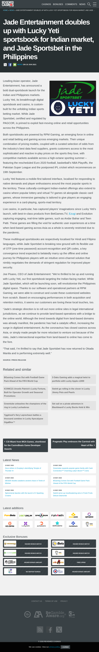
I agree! (65, 647)
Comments (71, 4)
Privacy (64, 601)
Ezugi (72, 213)
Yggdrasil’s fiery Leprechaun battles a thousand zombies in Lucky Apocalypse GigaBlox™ (23, 418)
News (82, 4)
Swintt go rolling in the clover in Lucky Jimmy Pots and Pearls (71, 390)
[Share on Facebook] (10, 64)
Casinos (46, 4)
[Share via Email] (14, 64)
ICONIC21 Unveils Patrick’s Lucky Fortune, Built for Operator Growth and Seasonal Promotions (25, 392)
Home (5, 10)
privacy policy (54, 647)
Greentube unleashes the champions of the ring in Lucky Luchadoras (25, 405)
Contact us (36, 601)
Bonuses (58, 4)
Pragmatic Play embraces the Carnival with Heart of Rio (74, 443)
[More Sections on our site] (94, 4)
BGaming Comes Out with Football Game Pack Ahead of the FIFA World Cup (24, 379)
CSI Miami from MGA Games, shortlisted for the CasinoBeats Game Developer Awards (25, 445)
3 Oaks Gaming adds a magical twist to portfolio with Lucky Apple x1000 (71, 379)
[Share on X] (5, 64)
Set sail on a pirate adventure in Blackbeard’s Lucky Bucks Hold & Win (71, 405)
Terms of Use (51, 601)
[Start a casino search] (89, 4)
